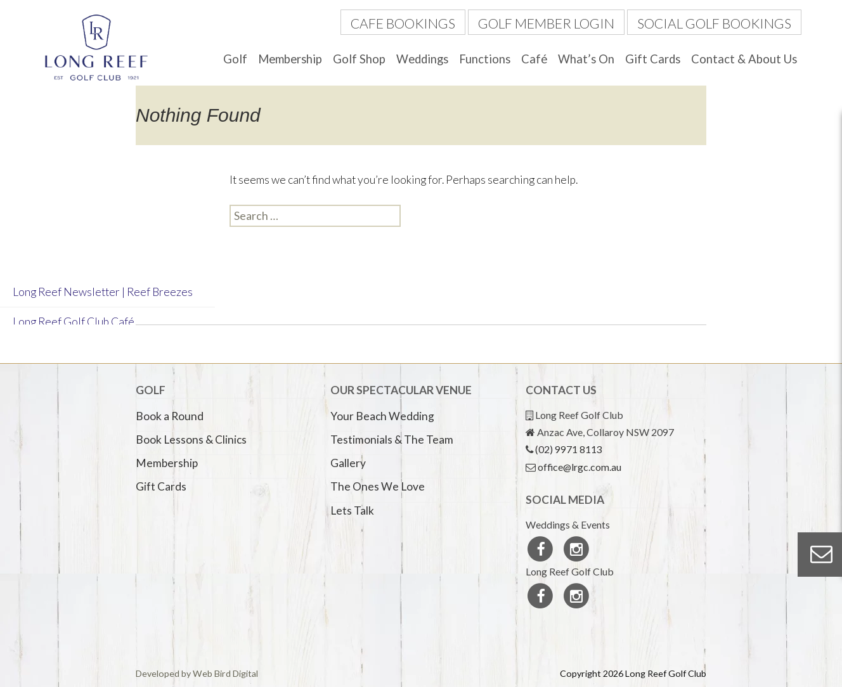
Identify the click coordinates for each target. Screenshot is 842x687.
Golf (235, 59)
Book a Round (170, 416)
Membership (290, 59)
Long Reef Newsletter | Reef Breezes (103, 292)
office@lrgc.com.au (579, 467)
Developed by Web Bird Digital (197, 673)
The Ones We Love (377, 486)
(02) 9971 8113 (568, 449)
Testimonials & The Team (391, 439)
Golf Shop (359, 59)
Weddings (422, 59)
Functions (484, 59)
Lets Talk (352, 510)
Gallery (348, 463)
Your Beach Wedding (382, 416)
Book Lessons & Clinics (191, 439)
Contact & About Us (744, 59)
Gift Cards (652, 59)
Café (534, 59)
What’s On (586, 59)
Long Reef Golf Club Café (73, 321)
